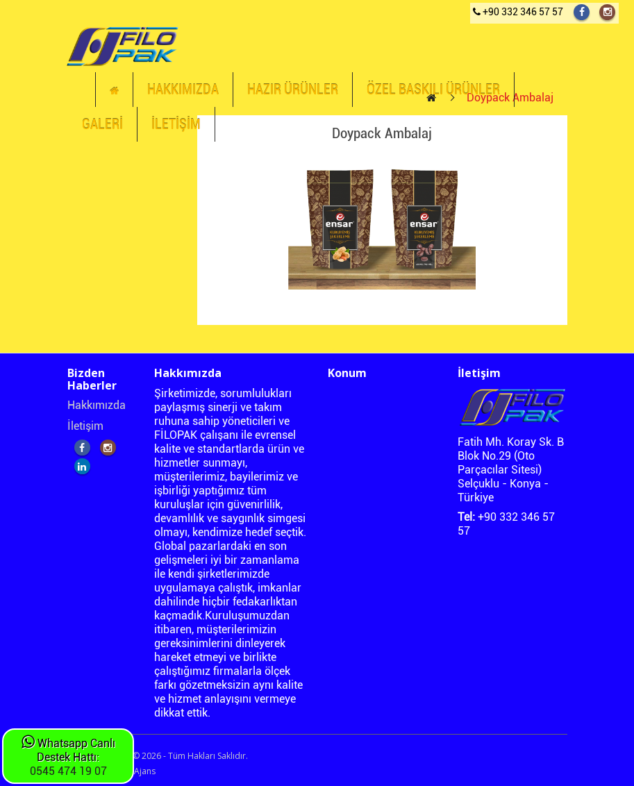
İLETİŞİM (176, 124)
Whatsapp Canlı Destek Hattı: (68, 750)
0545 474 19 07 (68, 771)
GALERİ (102, 124)
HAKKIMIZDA (183, 89)
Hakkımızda (96, 405)
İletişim (85, 426)
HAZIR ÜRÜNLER (292, 89)
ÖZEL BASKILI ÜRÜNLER (433, 89)
